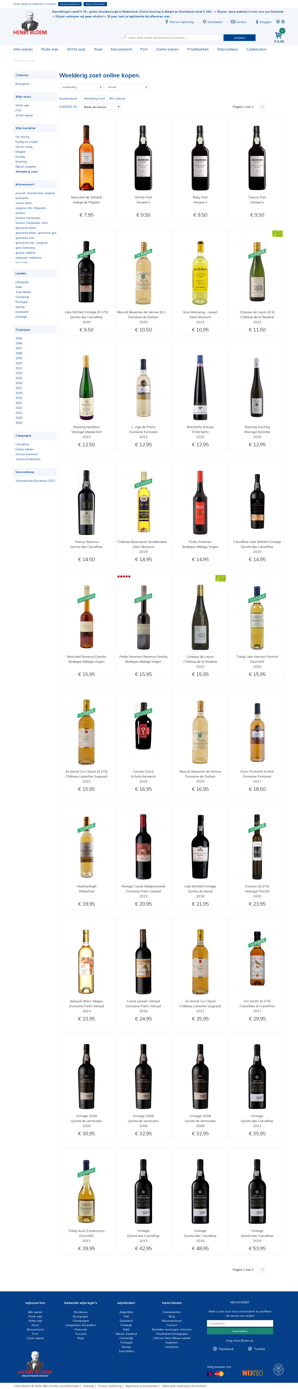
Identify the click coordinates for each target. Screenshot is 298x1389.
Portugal (21, 302)
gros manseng (25, 248)
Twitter (259, 1349)
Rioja (80, 1338)
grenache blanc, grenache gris (36, 233)
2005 (19, 338)
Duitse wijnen (25, 449)
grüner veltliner (26, 253)
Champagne (81, 1321)
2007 (19, 348)
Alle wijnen (23, 49)
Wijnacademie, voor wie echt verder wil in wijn (278, 1370)
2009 (19, 358)
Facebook (226, 1349)
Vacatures (172, 1347)
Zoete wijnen (167, 49)
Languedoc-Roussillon (81, 1325)
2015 (19, 378)
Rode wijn (50, 49)
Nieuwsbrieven (172, 1321)
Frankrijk (21, 317)
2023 (19, 413)
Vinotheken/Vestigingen (172, 1334)
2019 (19, 393)
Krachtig (21, 161)
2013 (19, 373)
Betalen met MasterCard (219, 1374)
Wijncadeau (227, 49)
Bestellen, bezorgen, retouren (172, 1329)
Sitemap (88, 1386)
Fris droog (22, 137)
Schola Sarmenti (27, 454)
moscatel (22, 262)
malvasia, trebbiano (29, 257)
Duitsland (22, 312)
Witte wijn (76, 49)
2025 (19, 423)
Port (144, 49)
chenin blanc (24, 203)
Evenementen (172, 1312)
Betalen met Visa (230, 1374)
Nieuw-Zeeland (126, 1334)
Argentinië (126, 1312)
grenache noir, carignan (32, 243)
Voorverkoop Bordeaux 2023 (35, 481)
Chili (126, 1316)
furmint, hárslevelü (28, 218)
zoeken (239, 38)
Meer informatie (95, 4)
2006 (19, 343)
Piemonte (80, 1329)
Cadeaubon (256, 49)
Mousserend (121, 49)
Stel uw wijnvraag (179, 22)
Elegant (21, 152)
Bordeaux (80, 1312)
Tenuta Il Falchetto (28, 459)
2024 (19, 418)
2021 (19, 403)
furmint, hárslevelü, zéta (32, 223)
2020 (19, 398)
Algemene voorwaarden (141, 1386)
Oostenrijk (22, 297)
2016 (19, 383)
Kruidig (20, 156)
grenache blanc (26, 228)
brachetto (22, 198)
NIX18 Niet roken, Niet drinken (253, 1373)
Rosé (98, 49)
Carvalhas (22, 444)
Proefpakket (198, 49)
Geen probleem (69, 4)
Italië (19, 287)
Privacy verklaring (110, 1386)
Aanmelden (240, 1331)
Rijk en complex (26, 166)
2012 (19, 368)
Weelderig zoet (27, 171)
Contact (238, 22)
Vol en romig (24, 147)
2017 (19, 388)
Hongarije (22, 282)
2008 (19, 353)
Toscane (81, 1334)
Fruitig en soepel (27, 142)
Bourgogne (80, 1316)
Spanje (20, 307)
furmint (20, 213)
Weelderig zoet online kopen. (32, 22)
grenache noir (25, 238)
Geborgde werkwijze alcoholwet (184, 1386)
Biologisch (22, 84)
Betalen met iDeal (210, 1374)
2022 (19, 408)
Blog (172, 1316)
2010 (19, 363)
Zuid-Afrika (23, 292)
